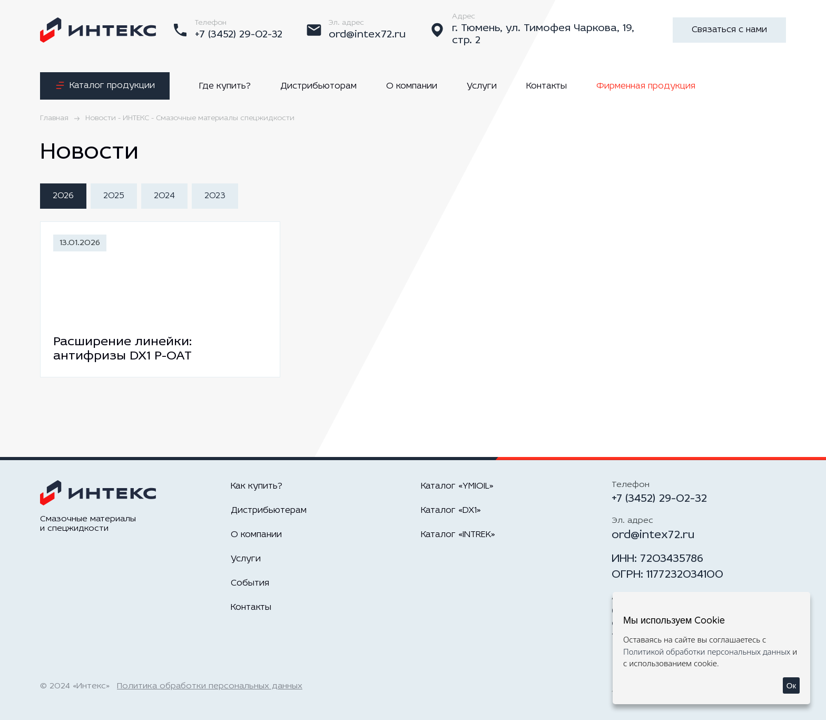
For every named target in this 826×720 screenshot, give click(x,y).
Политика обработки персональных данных (209, 686)
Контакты (546, 86)
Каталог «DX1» (451, 510)
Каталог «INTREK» (458, 534)
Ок (791, 685)
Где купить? (225, 86)
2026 (63, 195)
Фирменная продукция (645, 86)
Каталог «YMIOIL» (457, 486)
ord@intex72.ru (653, 535)
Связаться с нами (729, 29)
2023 (214, 195)
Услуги (482, 86)
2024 (164, 195)
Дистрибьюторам (318, 86)
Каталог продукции (105, 86)
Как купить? (256, 486)
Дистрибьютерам (269, 510)
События (250, 583)
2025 (113, 195)
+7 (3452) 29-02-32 (659, 499)
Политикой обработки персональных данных (706, 651)
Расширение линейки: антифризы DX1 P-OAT (122, 349)
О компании (411, 86)
